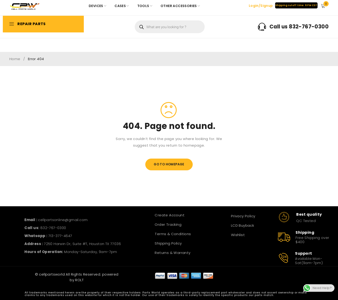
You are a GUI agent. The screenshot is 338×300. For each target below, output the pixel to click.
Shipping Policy (168, 243)
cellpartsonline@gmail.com (63, 219)
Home (14, 59)
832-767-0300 (53, 227)
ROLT (79, 279)
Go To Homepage (169, 164)
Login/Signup (261, 5)
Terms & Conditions (173, 233)
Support (303, 253)
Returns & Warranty (172, 252)
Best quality (309, 214)
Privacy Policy (243, 216)
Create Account (169, 215)
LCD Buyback (242, 225)
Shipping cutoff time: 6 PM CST (296, 5)
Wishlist (238, 234)
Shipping (305, 232)
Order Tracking (168, 224)
